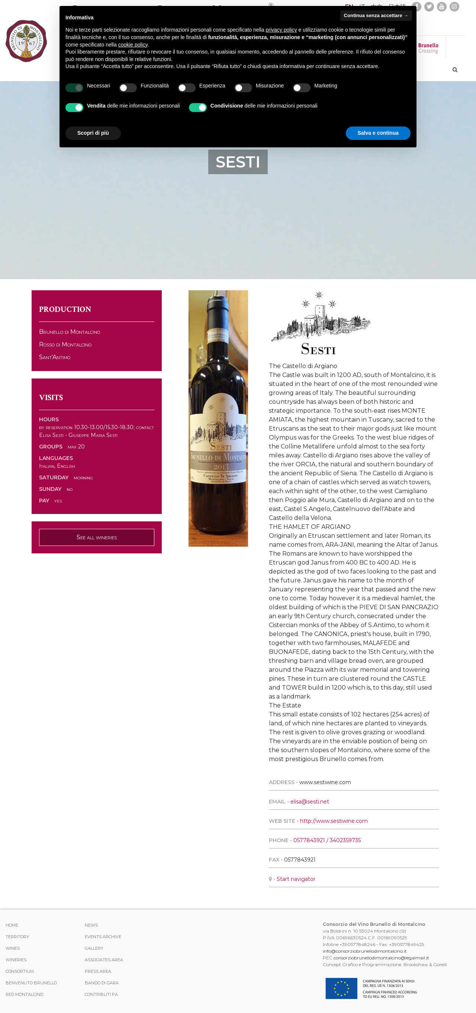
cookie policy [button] (133, 45)
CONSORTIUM (20, 971)
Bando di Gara (102, 982)
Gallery (94, 948)
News (91, 925)
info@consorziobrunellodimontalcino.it (365, 951)
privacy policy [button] (281, 30)
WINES (13, 948)
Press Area (98, 971)
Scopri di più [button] (93, 133)
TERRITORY (17, 936)
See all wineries (97, 537)
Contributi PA (101, 994)
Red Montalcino (24, 994)
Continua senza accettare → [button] (376, 15)
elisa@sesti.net (309, 801)
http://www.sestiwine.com (334, 821)
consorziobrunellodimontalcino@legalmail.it (381, 958)
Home (12, 925)
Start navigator (296, 879)
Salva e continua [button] (378, 133)
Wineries (16, 959)
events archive (103, 936)
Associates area (104, 959)
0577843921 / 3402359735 (327, 840)
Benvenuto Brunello (31, 982)
